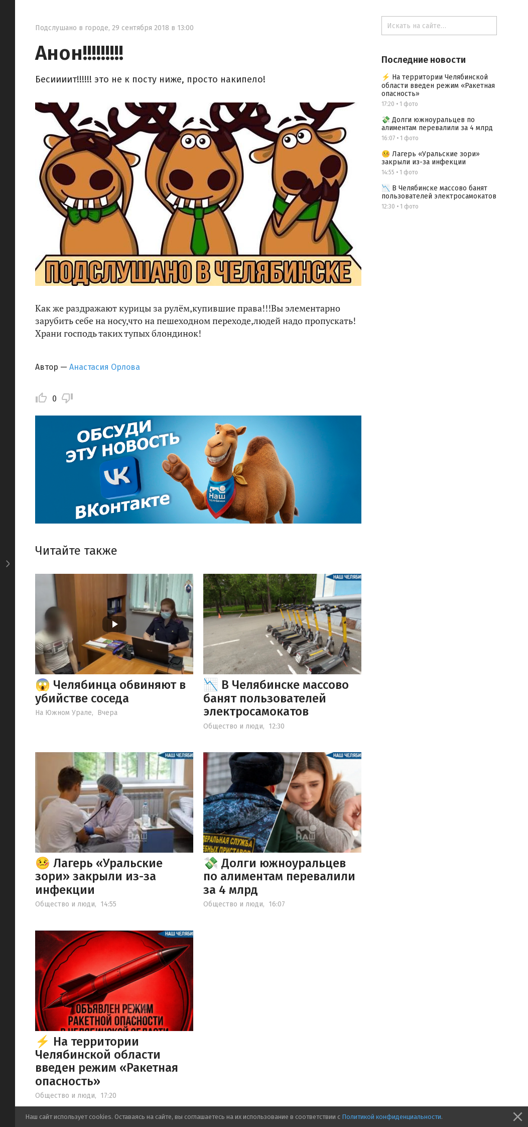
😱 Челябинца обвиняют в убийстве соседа (110, 691)
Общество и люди (233, 726)
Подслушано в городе (71, 28)
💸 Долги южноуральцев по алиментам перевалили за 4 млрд (279, 876)
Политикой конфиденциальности (391, 1116)
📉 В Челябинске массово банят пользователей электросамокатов (276, 698)
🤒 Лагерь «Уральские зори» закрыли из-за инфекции (99, 876)
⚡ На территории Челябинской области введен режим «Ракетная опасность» (106, 1061)
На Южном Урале (63, 712)
